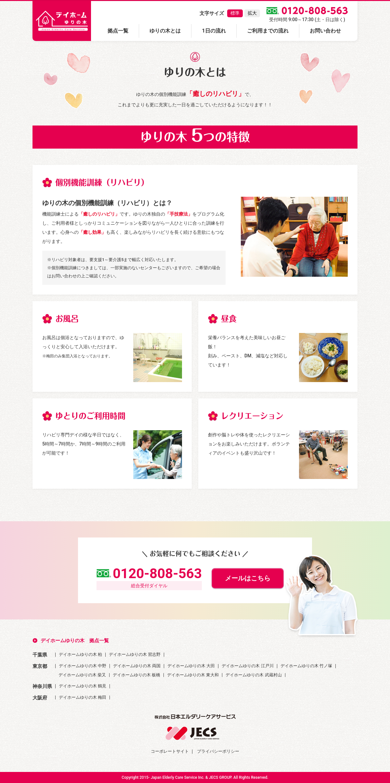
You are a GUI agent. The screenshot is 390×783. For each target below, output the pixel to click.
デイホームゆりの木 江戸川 (247, 665)
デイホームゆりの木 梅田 (82, 697)
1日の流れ (214, 31)
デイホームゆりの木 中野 (82, 665)
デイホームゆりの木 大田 (191, 665)
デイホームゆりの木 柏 (80, 654)
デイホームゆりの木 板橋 (136, 674)
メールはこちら (247, 578)
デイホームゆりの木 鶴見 (82, 685)
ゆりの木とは (165, 31)
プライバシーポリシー (218, 751)
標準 (235, 13)
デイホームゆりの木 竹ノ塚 (306, 665)
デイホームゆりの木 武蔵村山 (253, 674)
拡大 (252, 13)
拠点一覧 (118, 31)
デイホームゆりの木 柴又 (82, 674)
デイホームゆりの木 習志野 (135, 654)
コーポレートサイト (170, 751)
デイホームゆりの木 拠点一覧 (75, 641)
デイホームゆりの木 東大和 (193, 674)
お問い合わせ (325, 31)
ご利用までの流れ (268, 31)
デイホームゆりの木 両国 (137, 665)
